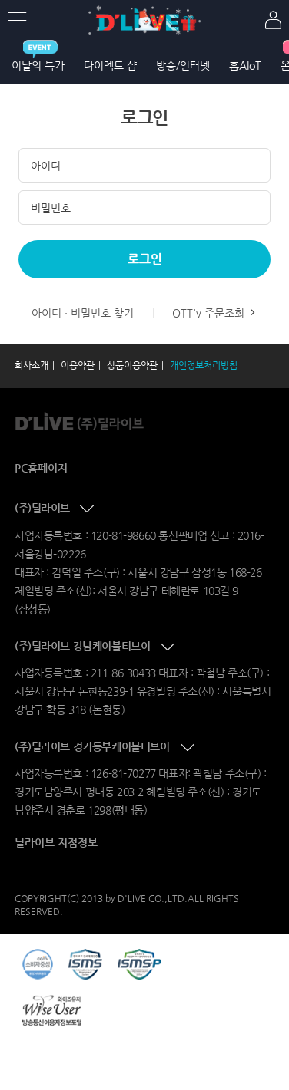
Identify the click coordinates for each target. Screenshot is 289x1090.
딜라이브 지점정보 (56, 842)
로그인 (145, 259)
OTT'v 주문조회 (215, 313)
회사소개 (31, 365)
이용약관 (78, 365)
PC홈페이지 (41, 468)
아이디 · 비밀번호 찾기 (83, 313)
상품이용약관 (132, 365)
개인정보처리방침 (204, 365)
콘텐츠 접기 (88, 509)
